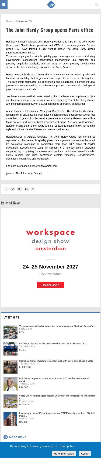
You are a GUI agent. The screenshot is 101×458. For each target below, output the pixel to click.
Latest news (11, 317)
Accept (85, 453)
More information (64, 453)
